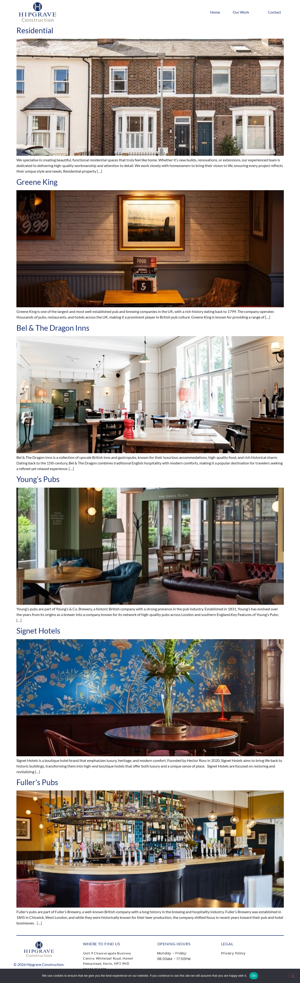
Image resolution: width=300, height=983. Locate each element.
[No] (292, 975)
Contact (274, 12)
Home (215, 12)
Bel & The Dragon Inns (52, 327)
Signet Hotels (38, 630)
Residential (34, 30)
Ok (254, 975)
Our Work (244, 12)
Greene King (36, 181)
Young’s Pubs (38, 479)
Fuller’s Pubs (37, 782)
